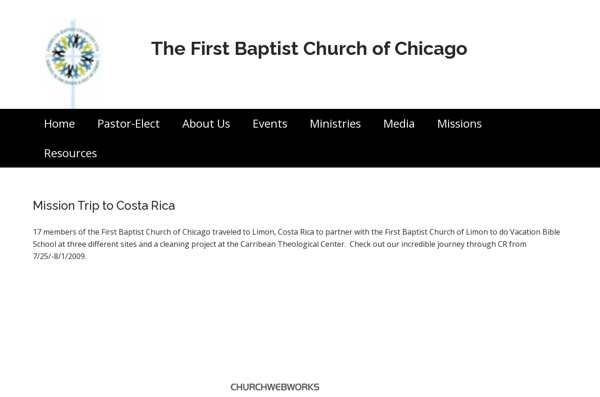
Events (270, 123)
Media (399, 123)
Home (59, 123)
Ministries (335, 123)
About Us (206, 123)
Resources (70, 152)
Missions (459, 123)
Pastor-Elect (129, 123)
